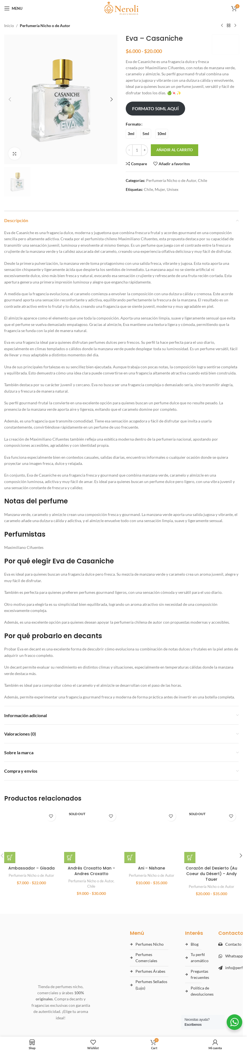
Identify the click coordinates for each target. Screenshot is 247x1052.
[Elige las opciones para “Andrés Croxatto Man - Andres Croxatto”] (69, 814)
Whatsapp (234, 945)
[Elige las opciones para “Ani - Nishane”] (129, 865)
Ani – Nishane (151, 876)
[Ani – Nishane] (151, 840)
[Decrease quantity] (129, 150)
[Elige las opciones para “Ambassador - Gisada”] (9, 809)
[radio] (131, 134)
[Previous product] (222, 25)
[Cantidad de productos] (137, 150)
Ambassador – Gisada (31, 819)
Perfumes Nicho (149, 934)
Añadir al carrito (174, 150)
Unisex (172, 189)
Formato (133, 124)
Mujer (160, 189)
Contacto (233, 934)
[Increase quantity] (144, 150)
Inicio (9, 25)
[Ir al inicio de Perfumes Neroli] (61, 929)
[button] (9, 99)
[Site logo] (121, 8)
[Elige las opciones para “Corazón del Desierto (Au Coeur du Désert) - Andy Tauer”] (189, 809)
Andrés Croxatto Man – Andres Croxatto (91, 827)
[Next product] (235, 25)
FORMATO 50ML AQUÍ (155, 108)
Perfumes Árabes (150, 961)
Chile (202, 180)
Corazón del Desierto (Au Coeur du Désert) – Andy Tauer (211, 825)
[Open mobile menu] (13, 8)
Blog (194, 934)
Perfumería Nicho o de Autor (45, 25)
